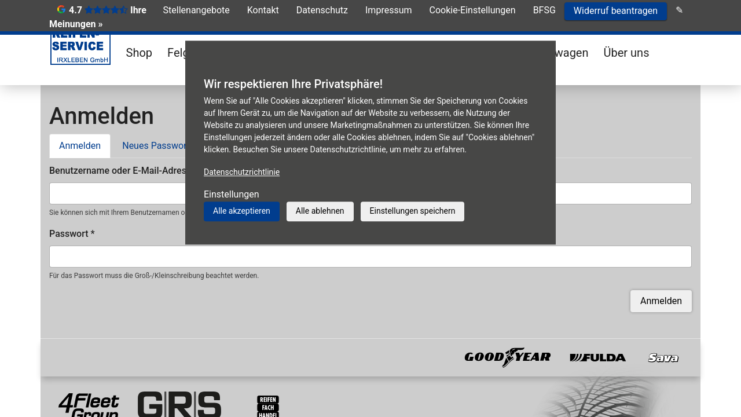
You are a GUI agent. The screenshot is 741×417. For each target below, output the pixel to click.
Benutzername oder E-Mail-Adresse (126, 170)
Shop (139, 53)
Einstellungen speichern (413, 210)
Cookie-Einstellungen (473, 10)
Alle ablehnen (320, 210)
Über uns (627, 53)
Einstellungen (231, 194)
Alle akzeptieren (241, 210)
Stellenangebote (196, 10)
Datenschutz (322, 10)
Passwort (72, 233)
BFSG (544, 10)
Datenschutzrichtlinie (242, 172)
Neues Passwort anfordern (177, 145)
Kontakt (263, 10)
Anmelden (85, 144)
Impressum (388, 10)
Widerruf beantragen (616, 10)
